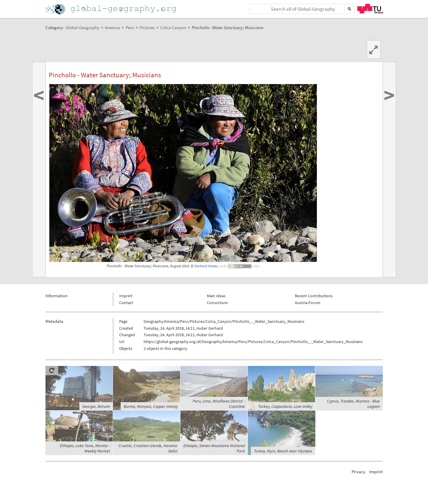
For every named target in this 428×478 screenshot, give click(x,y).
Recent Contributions (314, 295)
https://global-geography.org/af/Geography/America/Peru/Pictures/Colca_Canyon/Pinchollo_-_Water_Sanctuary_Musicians (253, 341)
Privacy (358, 471)
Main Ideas (216, 295)
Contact (126, 302)
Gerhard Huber (205, 265)
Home (111, 9)
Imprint (126, 295)
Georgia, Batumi (96, 406)
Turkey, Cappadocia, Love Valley (285, 406)
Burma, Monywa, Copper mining (150, 406)
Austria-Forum (307, 302)
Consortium (217, 302)
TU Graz (370, 8)
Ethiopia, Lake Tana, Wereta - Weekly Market (85, 448)
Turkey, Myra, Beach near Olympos (283, 451)
